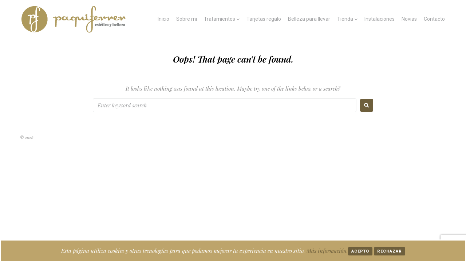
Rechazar (389, 251)
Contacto (434, 19)
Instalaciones (379, 19)
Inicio (163, 19)
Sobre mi (186, 19)
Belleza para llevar (309, 19)
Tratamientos (219, 19)
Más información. (327, 250)
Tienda (345, 19)
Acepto (360, 251)
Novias (409, 19)
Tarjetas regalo (263, 19)
